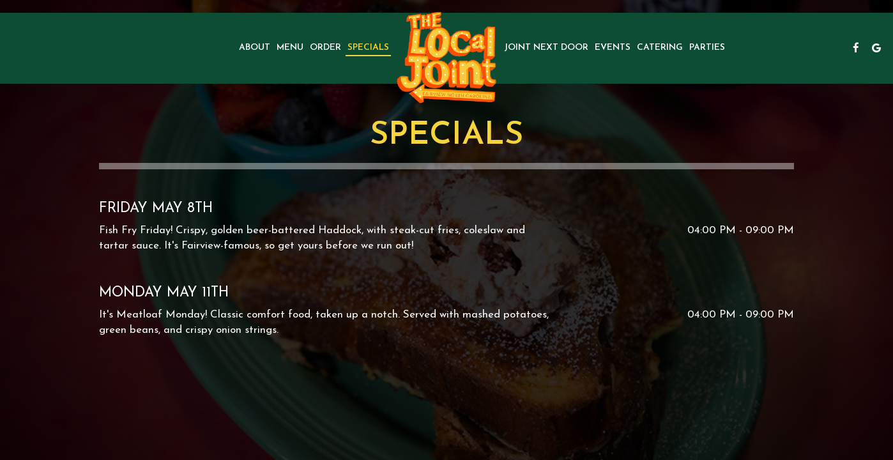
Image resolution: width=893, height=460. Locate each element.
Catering (660, 47)
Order (325, 47)
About (254, 47)
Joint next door (546, 47)
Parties (707, 47)
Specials (368, 47)
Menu (290, 47)
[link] (446, 57)
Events (612, 47)
